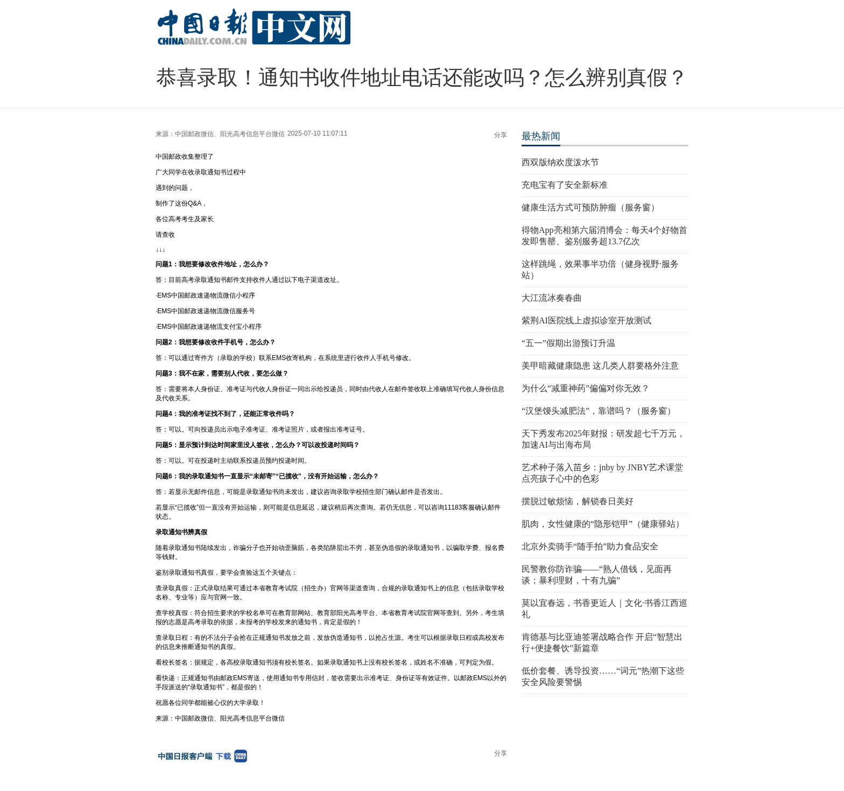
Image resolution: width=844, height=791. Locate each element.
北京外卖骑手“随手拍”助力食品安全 (590, 546)
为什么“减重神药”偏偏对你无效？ (586, 388)
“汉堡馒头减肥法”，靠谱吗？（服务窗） (599, 410)
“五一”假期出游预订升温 (568, 343)
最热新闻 (541, 136)
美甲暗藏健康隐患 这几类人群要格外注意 (600, 365)
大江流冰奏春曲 (552, 297)
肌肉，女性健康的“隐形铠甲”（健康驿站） (603, 523)
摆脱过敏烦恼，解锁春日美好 (578, 501)
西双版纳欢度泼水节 (560, 162)
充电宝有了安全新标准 (565, 184)
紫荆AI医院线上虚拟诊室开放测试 (586, 320)
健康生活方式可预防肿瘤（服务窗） (590, 207)
